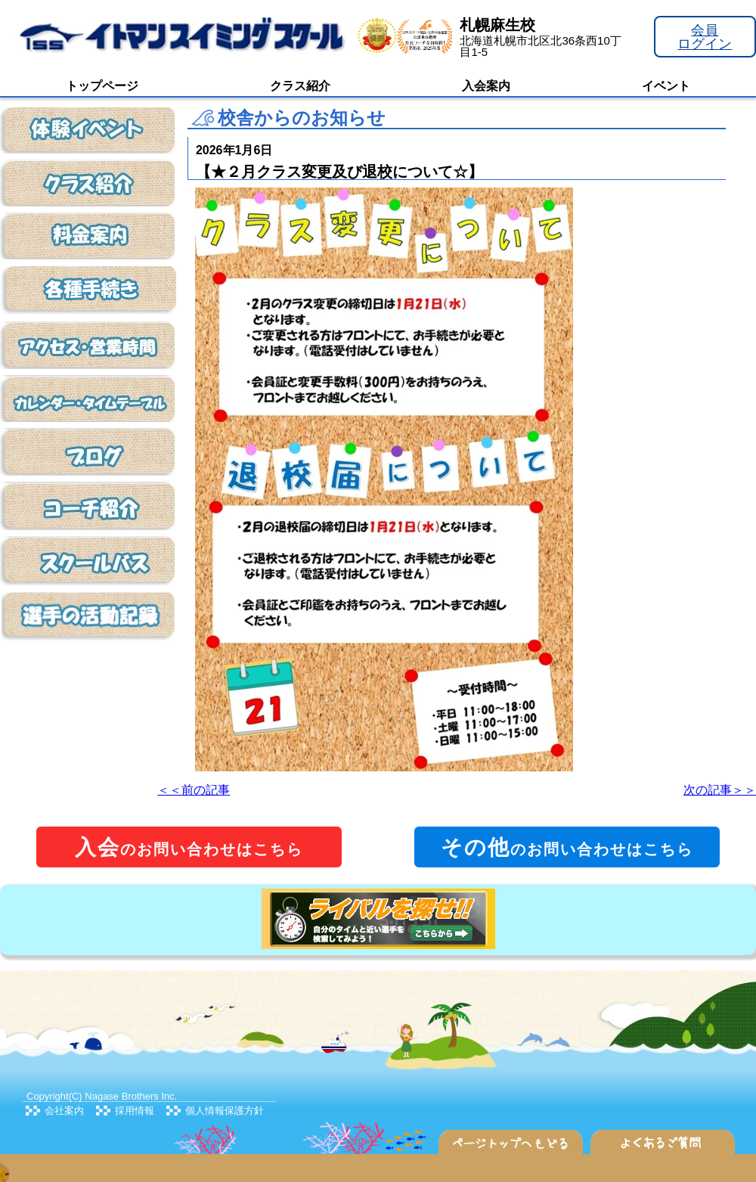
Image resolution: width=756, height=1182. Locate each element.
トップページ (102, 85)
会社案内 (64, 1110)
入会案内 (486, 85)
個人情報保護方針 (224, 1110)
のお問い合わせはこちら (189, 847)
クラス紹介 (300, 85)
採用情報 (134, 1110)
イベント (666, 85)
